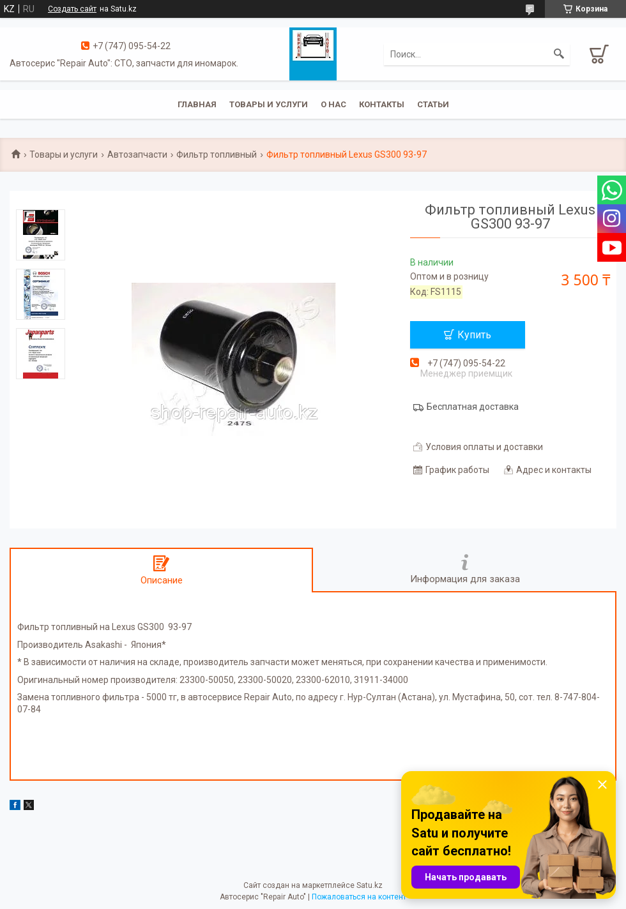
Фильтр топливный (216, 154)
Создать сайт (72, 8)
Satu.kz (369, 885)
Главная (197, 104)
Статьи (433, 104)
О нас (333, 104)
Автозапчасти (137, 154)
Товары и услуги (268, 104)
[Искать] (559, 54)
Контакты (381, 104)
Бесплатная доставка (473, 407)
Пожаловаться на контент (359, 896)
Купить (474, 335)
